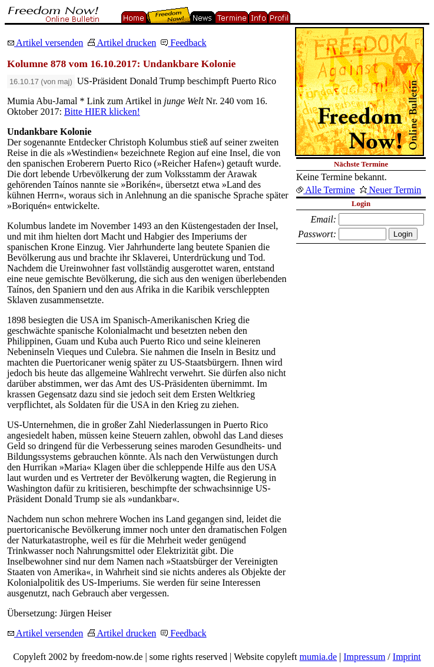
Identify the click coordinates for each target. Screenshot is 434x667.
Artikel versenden (45, 43)
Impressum (364, 657)
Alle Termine (325, 190)
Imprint (407, 657)
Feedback (183, 43)
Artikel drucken (122, 43)
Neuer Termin (391, 190)
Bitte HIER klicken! (102, 112)
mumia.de (318, 657)
